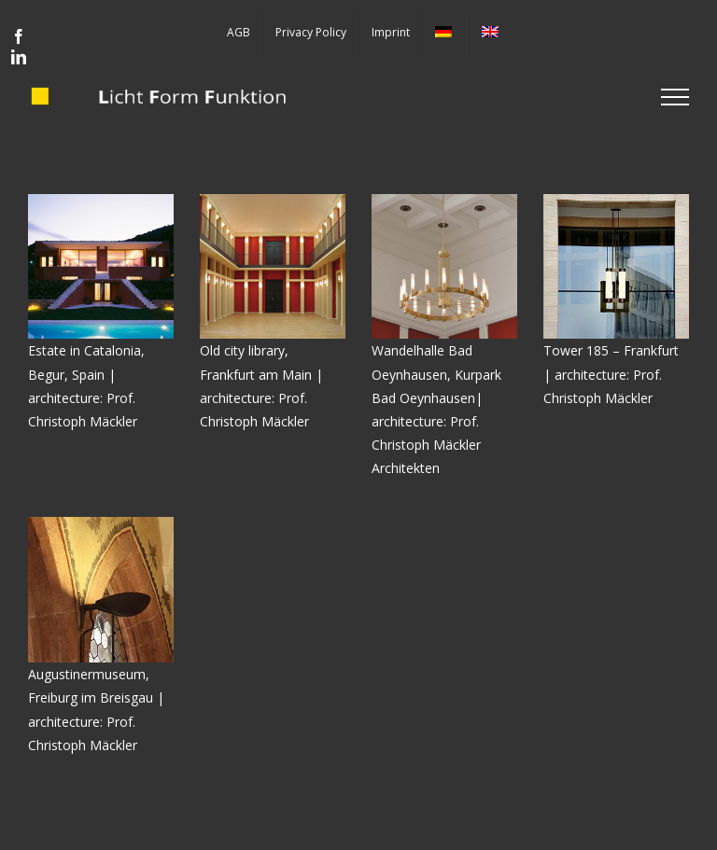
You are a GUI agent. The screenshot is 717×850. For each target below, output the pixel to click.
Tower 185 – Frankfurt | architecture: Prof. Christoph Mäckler (611, 373)
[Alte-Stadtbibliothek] (272, 200)
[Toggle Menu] (675, 97)
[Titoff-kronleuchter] (444, 200)
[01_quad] (101, 200)
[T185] (616, 200)
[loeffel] (101, 523)
